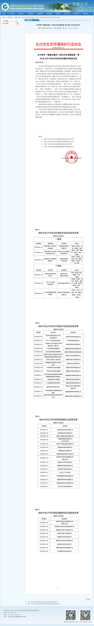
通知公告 (17, 17)
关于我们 (12, 13)
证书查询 (76, 13)
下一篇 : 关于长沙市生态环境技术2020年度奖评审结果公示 (42, 604)
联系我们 (85, 13)
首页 (3, 13)
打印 (65, 28)
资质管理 (30, 13)
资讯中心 (21, 13)
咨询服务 (49, 13)
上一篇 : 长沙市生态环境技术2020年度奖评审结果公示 (41, 602)
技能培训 (40, 13)
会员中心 (67, 13)
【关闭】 (88, 599)
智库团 (58, 13)
